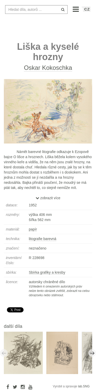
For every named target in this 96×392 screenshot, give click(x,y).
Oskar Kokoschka (48, 67)
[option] (25, 352)
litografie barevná (42, 239)
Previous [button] (4, 353)
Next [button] (92, 353)
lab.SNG (84, 386)
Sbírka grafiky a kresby (47, 272)
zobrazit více (48, 198)
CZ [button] (87, 9)
